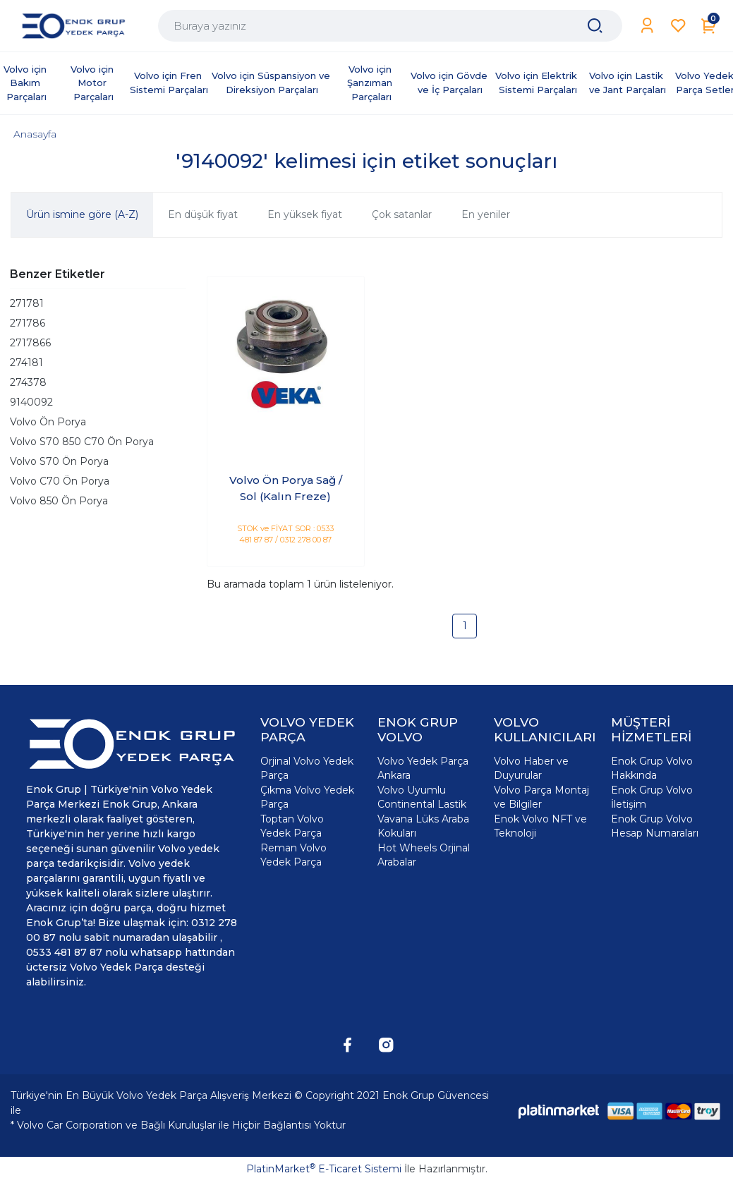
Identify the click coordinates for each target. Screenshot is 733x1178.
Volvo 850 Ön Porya (59, 500)
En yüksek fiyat (304, 214)
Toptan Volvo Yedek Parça (292, 826)
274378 (28, 382)
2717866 (30, 342)
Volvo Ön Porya (48, 421)
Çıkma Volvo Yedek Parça (307, 797)
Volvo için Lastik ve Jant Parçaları (627, 82)
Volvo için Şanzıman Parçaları (371, 82)
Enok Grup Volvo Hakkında (652, 768)
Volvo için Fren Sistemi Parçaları (169, 82)
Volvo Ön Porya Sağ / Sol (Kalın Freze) (285, 488)
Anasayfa (34, 134)
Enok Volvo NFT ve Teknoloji (540, 826)
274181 (26, 362)
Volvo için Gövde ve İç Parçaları (450, 82)
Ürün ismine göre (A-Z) (82, 214)
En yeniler (485, 214)
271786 (27, 323)
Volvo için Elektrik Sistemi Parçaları (537, 82)
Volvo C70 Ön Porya (59, 481)
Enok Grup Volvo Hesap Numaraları (654, 826)
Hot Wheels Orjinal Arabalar (423, 855)
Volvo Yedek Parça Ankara (422, 768)
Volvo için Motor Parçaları (93, 82)
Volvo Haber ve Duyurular (531, 768)
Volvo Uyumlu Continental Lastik (421, 797)
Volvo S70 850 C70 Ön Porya (82, 441)
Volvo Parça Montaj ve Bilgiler (541, 797)
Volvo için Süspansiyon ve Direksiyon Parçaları (272, 82)
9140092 (31, 402)
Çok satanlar (402, 214)
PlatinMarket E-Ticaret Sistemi (323, 1168)
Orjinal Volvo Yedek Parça (306, 768)
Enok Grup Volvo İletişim (652, 797)
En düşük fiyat (203, 214)
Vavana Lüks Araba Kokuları (423, 826)
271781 (27, 303)
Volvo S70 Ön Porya (59, 461)
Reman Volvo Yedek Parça (293, 855)
